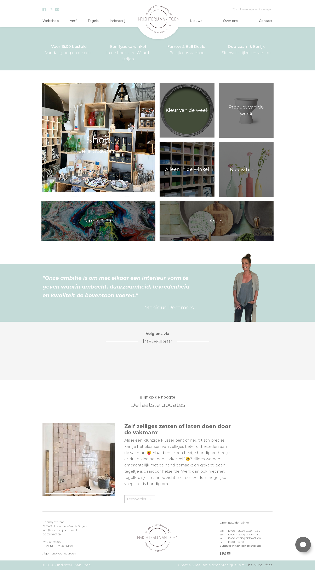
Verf (73, 21)
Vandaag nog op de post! (68, 49)
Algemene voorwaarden (59, 553)
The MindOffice (259, 565)
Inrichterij (117, 21)
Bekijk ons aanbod (187, 49)
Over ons (230, 21)
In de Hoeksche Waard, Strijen (128, 52)
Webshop (50, 21)
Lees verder (139, 499)
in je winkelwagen (252, 9)
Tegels (93, 21)
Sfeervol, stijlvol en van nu (246, 49)
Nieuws (196, 21)
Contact (266, 21)
